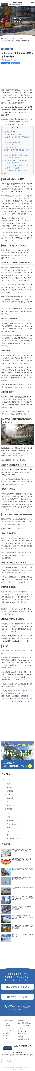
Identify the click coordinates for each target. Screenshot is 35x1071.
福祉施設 (10, 791)
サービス (6, 1023)
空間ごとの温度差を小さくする (16, 165)
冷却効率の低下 (11, 147)
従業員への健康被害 (12, 142)
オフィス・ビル (12, 805)
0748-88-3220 (19, 1006)
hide (21, 128)
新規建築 (8, 1025)
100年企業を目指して (24, 1023)
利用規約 (21, 1036)
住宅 (8, 831)
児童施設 (10, 787)
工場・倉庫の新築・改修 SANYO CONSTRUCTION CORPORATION (18, 1068)
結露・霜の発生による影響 (11, 134)
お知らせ (6, 1038)
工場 (8, 794)
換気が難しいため (12, 158)
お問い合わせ (22, 1028)
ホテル (9, 802)
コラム (13, 38)
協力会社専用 (22, 1034)
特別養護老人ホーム (13, 838)
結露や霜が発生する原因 (11, 132)
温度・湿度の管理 (12, 163)
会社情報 (21, 1020)
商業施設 (10, 827)
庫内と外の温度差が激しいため (16, 155)
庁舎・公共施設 (12, 824)
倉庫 (20, 38)
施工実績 (8, 809)
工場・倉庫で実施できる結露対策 (14, 160)
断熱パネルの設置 (12, 168)
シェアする (5, 63)
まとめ (5, 173)
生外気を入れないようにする (15, 170)
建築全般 (10, 798)
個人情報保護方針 (23, 1039)
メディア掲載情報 (23, 1026)
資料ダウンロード (23, 1031)
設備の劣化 (9, 145)
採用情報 (8, 1061)
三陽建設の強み (8, 1020)
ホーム (6, 38)
